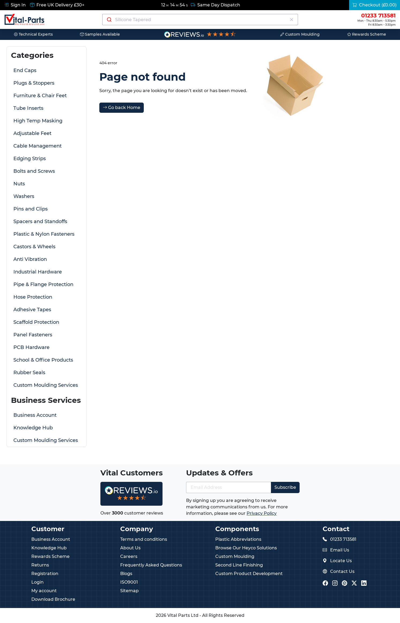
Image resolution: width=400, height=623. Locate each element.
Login (37, 582)
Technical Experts (33, 34)
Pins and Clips (30, 209)
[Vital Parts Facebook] (325, 583)
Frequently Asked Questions (151, 565)
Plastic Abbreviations (238, 539)
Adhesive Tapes (32, 310)
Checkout (375, 4)
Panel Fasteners (32, 335)
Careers (128, 556)
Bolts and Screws (34, 171)
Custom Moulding (300, 34)
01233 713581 (343, 539)
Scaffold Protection (36, 322)
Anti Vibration (30, 259)
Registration (44, 573)
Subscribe (285, 487)
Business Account (34, 415)
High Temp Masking (37, 121)
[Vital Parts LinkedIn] (364, 583)
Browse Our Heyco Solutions (246, 547)
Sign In (15, 4)
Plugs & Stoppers (33, 83)
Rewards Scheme (366, 34)
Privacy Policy (262, 513)
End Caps (24, 70)
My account (44, 590)
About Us (130, 547)
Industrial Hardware (37, 272)
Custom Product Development (249, 573)
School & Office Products (43, 360)
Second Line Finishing (239, 565)
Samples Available (100, 34)
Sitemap (129, 590)
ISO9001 (129, 582)
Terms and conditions (143, 539)
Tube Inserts (28, 108)
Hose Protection (32, 297)
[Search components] (200, 19)
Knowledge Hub (33, 428)
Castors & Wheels (34, 247)
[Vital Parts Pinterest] (344, 583)
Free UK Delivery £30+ (57, 4)
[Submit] (109, 19)
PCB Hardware (31, 347)
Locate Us (341, 560)
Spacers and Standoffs (40, 221)
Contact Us (342, 571)
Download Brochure (53, 599)
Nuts (19, 184)
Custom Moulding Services (45, 385)
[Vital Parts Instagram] (335, 583)
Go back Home (121, 107)
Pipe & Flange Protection (43, 284)
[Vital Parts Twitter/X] (354, 583)
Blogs (126, 573)
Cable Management (37, 146)
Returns (40, 565)
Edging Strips (29, 159)
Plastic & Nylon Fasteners (43, 234)
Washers (23, 196)
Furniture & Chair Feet (40, 96)
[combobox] (200, 19)
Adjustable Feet (32, 133)
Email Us (339, 550)
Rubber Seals (29, 373)
